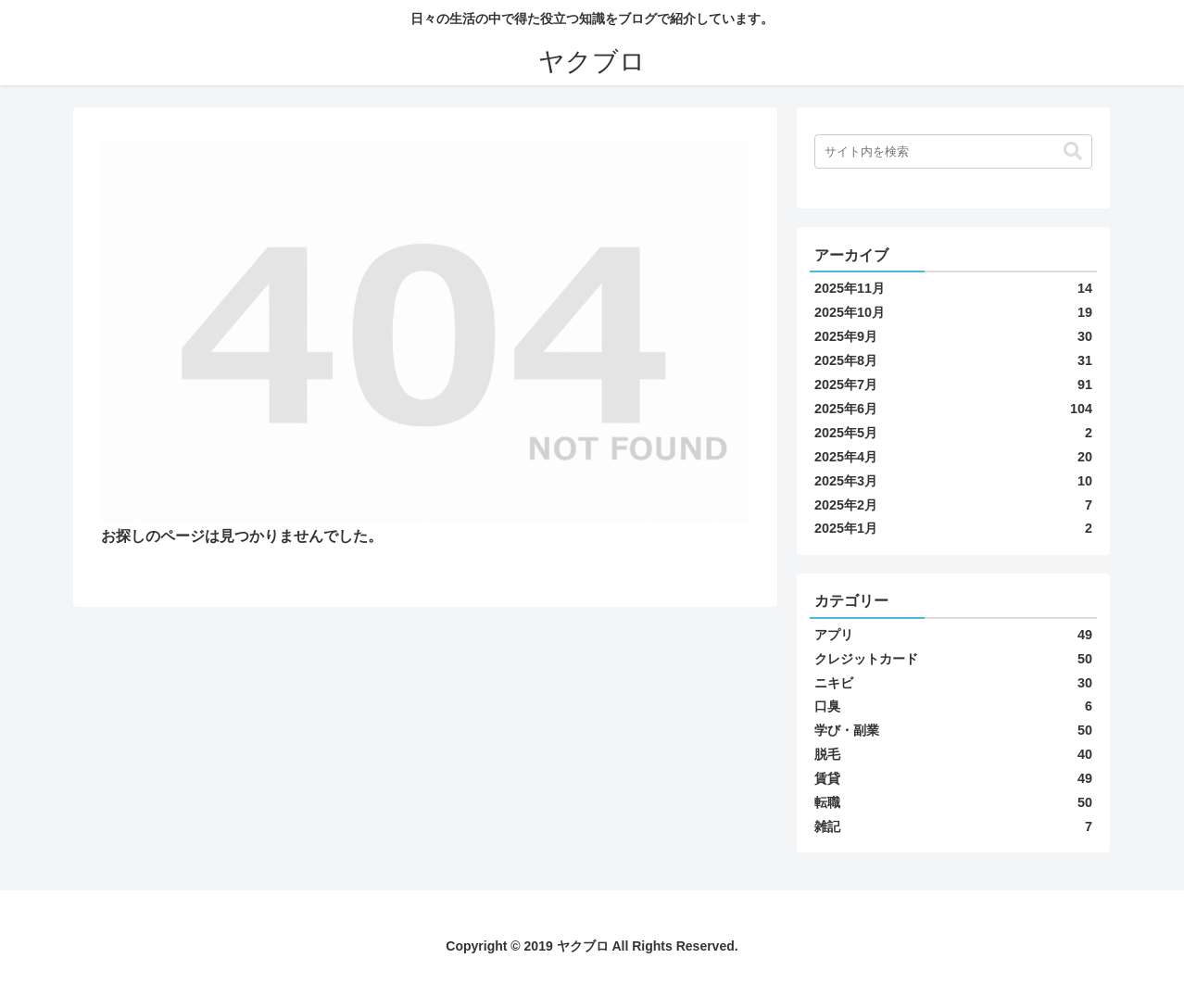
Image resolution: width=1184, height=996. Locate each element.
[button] (1073, 151)
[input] (953, 151)
